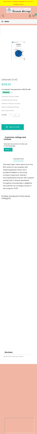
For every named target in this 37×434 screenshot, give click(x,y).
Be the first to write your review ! (14, 356)
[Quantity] (10, 114)
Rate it (8, 149)
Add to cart (12, 127)
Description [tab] (18, 159)
